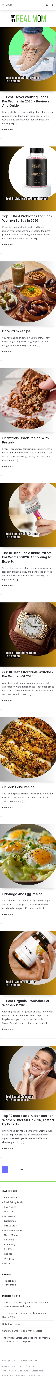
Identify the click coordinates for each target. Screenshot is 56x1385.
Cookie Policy (38, 1370)
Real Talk (9, 1248)
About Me (20, 1375)
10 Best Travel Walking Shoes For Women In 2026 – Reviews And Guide (25, 101)
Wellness (9, 1263)
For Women (10, 1216)
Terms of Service (26, 1366)
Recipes (8, 1253)
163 (21, 1169)
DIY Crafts (9, 1211)
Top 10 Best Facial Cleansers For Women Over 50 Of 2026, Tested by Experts (28, 1120)
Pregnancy (9, 1244)
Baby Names (10, 1197)
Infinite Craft (10, 1225)
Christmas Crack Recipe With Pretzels (25, 440)
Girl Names (10, 1220)
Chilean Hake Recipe (18, 787)
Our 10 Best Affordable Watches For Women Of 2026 (27, 674)
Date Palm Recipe (16, 331)
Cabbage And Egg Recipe (22, 894)
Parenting (9, 1239)
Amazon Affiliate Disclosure (15, 1370)
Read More (7, 129)
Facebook (10, 1280)
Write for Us (34, 1375)
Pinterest (10, 1284)
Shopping (9, 1258)
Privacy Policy (8, 1366)
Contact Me (7, 1375)
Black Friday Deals (13, 1202)
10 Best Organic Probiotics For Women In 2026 (25, 1003)
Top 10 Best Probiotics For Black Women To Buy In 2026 (27, 218)
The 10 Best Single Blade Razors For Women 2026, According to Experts (27, 557)
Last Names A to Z (14, 1230)
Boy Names (10, 1206)
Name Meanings (12, 1234)
